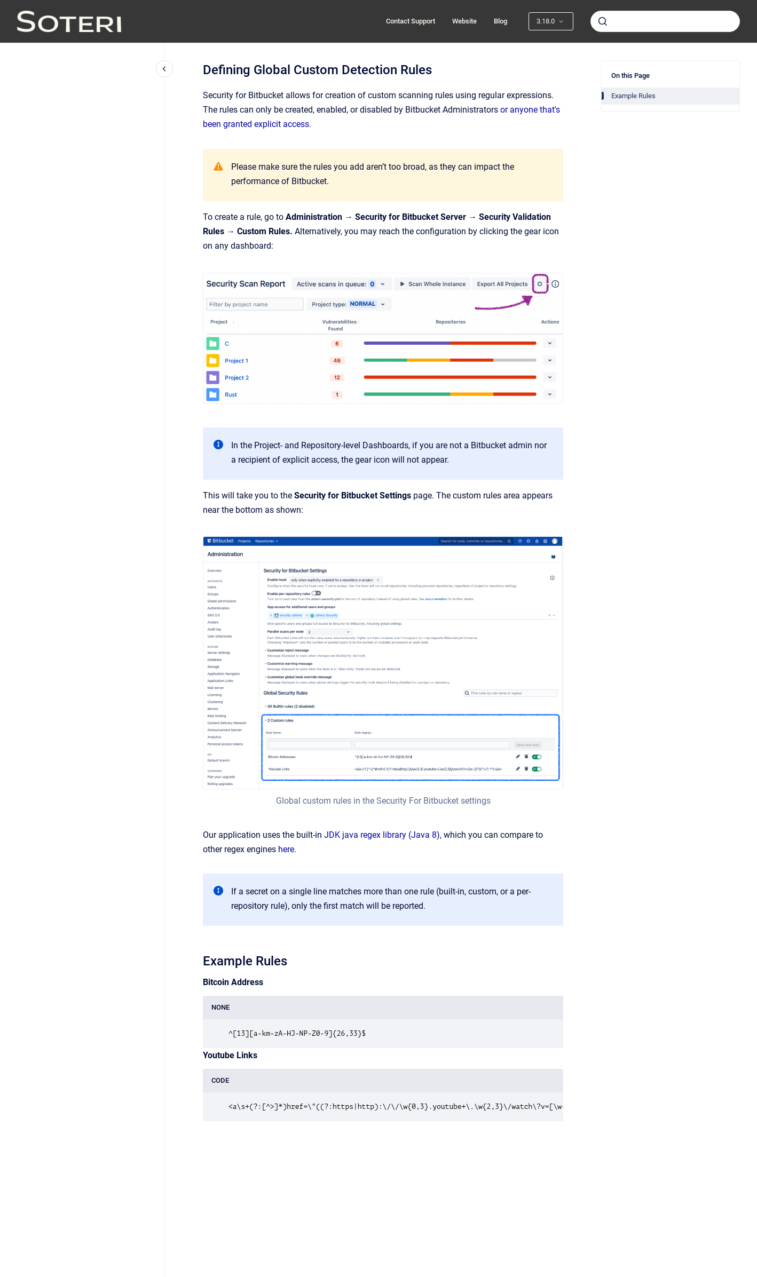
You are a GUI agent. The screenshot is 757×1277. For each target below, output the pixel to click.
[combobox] (665, 21)
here (286, 849)
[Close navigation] (164, 68)
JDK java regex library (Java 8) (382, 835)
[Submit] (602, 21)
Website (464, 21)
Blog (500, 21)
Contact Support (410, 21)
